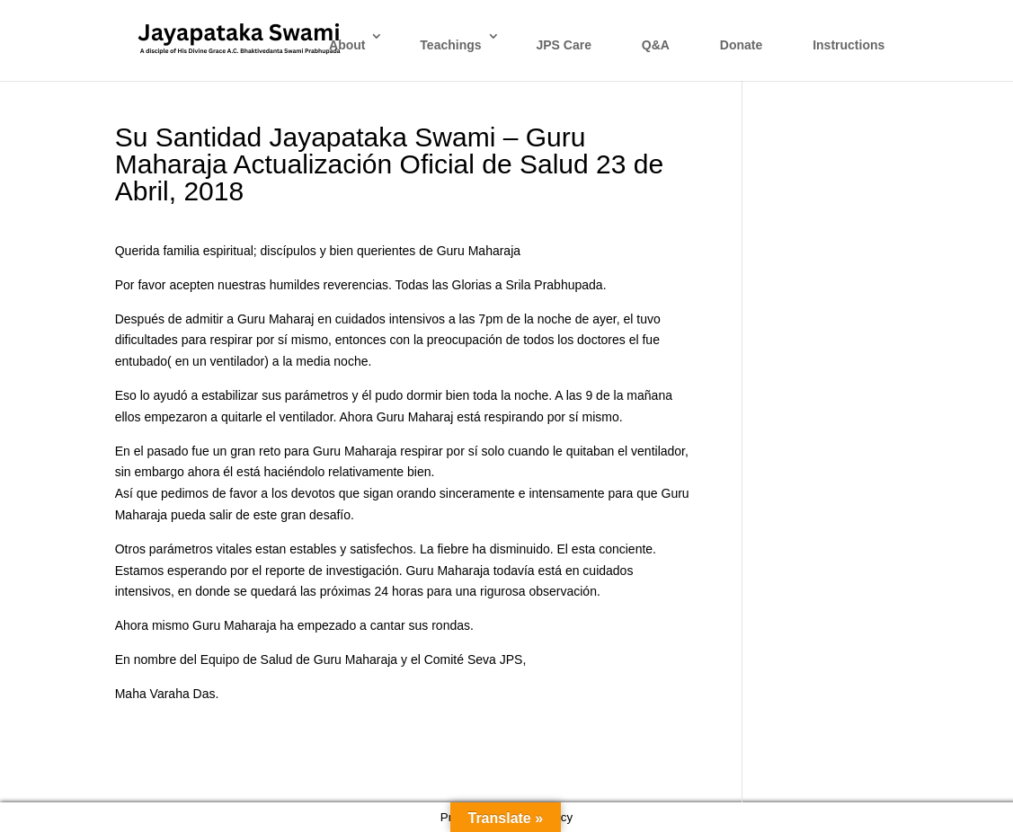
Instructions (848, 45)
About (347, 45)
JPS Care (563, 45)
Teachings (450, 45)
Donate (741, 45)
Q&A (656, 45)
